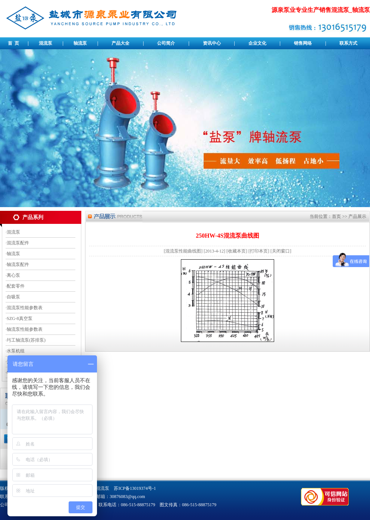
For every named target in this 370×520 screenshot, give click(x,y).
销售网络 (303, 43)
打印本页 (259, 251)
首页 (336, 216)
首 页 (13, 43)
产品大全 (120, 43)
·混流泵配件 (17, 242)
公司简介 (166, 43)
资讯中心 (212, 43)
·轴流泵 (13, 253)
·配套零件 (15, 286)
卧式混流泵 (98, 488)
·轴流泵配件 (17, 264)
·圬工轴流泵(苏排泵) (26, 340)
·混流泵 (13, 232)
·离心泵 (13, 275)
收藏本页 (237, 251)
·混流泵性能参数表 (24, 307)
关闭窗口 (281, 251)
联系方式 (348, 43)
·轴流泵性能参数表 (24, 329)
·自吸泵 (13, 296)
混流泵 (45, 43)
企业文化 (257, 43)
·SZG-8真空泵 (19, 318)
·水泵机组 (15, 350)
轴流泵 (80, 43)
